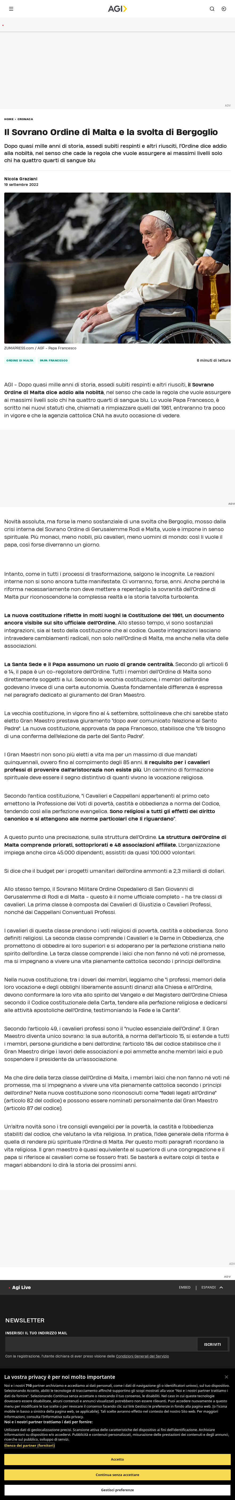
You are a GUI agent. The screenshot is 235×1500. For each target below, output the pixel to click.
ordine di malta (20, 360)
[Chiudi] (226, 1377)
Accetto (117, 1459)
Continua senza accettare (117, 1474)
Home (9, 119)
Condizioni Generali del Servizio (142, 1356)
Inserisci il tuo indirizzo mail (36, 1333)
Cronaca (25, 119)
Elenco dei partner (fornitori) (29, 1445)
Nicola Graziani (21, 179)
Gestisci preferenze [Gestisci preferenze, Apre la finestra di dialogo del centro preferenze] (117, 1489)
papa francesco (54, 360)
